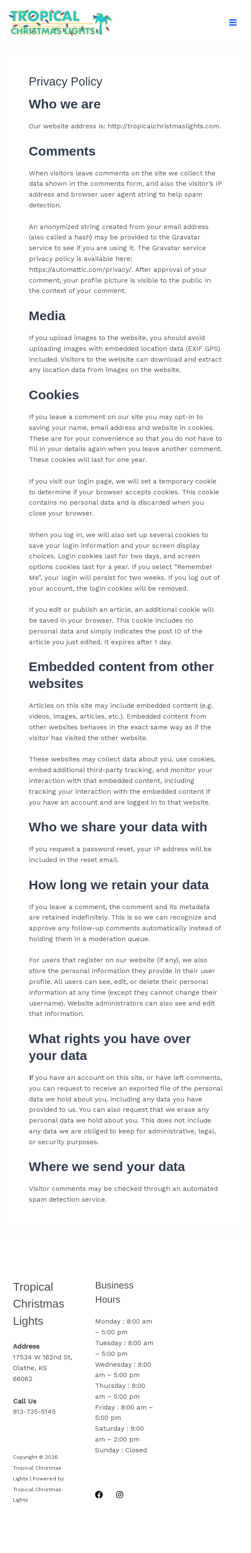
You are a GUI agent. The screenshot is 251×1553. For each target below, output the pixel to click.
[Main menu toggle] (233, 22)
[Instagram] (120, 1495)
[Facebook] (99, 1495)
